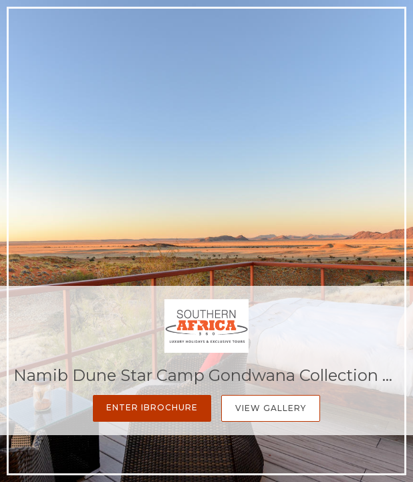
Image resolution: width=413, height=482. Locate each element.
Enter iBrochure (152, 407)
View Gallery (270, 408)
